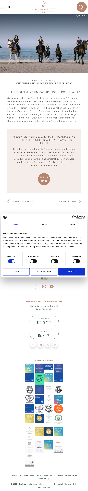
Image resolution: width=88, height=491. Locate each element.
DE (9, 7)
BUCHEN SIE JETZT (81, 7)
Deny (16, 272)
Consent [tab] (15, 224)
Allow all (72, 272)
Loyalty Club (81, 16)
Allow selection (44, 272)
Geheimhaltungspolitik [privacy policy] (65, 484)
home (34, 80)
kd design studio (33, 475)
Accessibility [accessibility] (44, 487)
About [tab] (73, 224)
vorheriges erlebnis (21, 201)
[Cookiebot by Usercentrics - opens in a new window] (74, 217)
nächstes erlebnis (67, 201)
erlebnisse (47, 80)
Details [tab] (44, 224)
